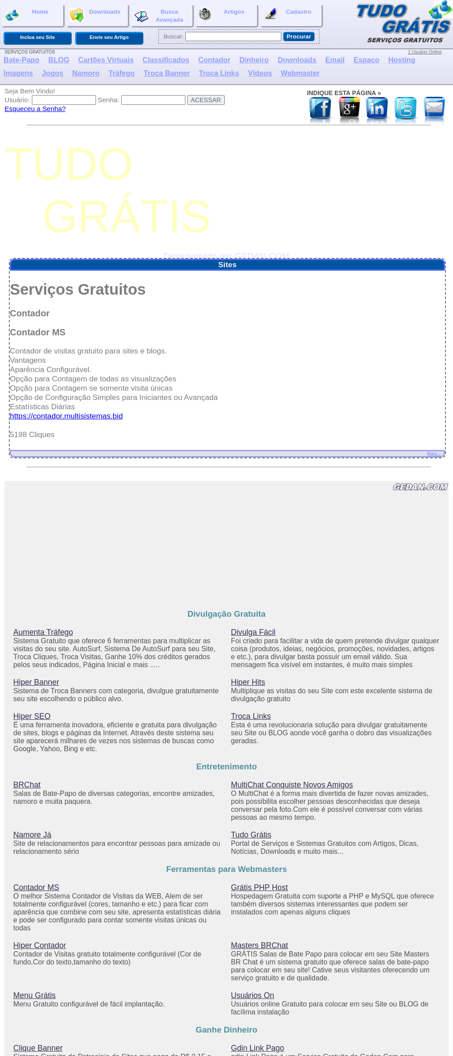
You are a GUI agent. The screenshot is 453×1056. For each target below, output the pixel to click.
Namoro (86, 73)
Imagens (18, 73)
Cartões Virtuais (106, 60)
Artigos (221, 15)
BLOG (58, 60)
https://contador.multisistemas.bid (66, 415)
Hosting (401, 60)
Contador (214, 60)
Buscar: (174, 36)
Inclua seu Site (37, 37)
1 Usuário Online (424, 52)
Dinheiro (254, 60)
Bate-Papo (21, 60)
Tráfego (121, 73)
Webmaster (300, 73)
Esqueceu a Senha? (34, 108)
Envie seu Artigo (108, 37)
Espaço (366, 60)
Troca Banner (167, 73)
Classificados (165, 60)
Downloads (95, 15)
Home (26, 15)
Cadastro (287, 15)
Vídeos (260, 73)
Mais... (434, 453)
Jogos (52, 73)
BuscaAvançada (158, 15)
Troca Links (219, 73)
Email (335, 60)
